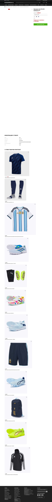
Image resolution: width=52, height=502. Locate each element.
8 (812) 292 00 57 (26, 490)
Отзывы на (41, 497)
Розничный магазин (17, 491)
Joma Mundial (21, 140)
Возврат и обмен (16, 492)
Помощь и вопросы (45, 0)
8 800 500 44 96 (38, 0)
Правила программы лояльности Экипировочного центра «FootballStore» (17, 499)
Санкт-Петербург (7, 0)
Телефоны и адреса (16, 489)
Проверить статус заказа (8, 495)
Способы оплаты (7, 489)
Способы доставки (7, 493)
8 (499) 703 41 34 (26, 489)
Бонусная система (16, 490)
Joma (20, 137)
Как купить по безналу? (17, 496)
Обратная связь (7, 492)
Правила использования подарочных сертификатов (8, 499)
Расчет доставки (7, 494)
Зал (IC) (20, 143)
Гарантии (15, 497)
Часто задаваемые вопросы (7, 490)
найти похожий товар (40, 24)
